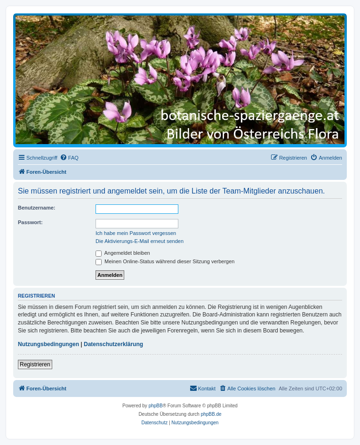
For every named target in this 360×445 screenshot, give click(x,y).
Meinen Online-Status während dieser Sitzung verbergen (165, 261)
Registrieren (35, 364)
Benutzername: (36, 207)
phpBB (156, 405)
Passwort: (30, 222)
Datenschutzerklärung (113, 344)
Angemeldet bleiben (123, 253)
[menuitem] (69, 157)
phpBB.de (211, 414)
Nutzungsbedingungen (48, 344)
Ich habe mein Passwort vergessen (136, 233)
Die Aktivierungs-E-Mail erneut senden (140, 241)
